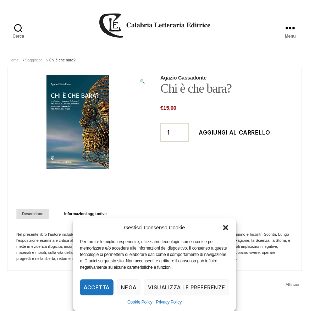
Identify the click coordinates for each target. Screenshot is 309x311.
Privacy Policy (169, 302)
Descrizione (32, 214)
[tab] (32, 214)
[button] (225, 227)
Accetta (97, 287)
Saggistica (34, 60)
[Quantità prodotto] (174, 132)
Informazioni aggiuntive (85, 214)
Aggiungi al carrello (234, 132)
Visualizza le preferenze (186, 287)
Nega (129, 287)
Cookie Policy (140, 302)
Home (14, 60)
